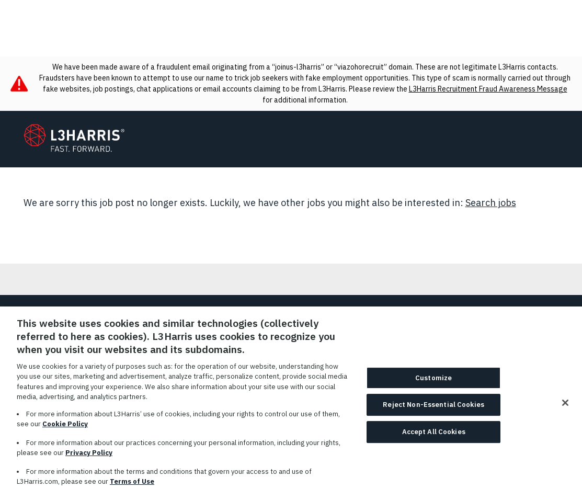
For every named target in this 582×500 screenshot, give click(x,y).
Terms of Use (132, 487)
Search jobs (490, 203)
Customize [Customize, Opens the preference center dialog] (433, 383)
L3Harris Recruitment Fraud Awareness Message (488, 89)
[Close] (565, 407)
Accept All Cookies (433, 437)
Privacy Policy (88, 458)
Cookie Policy (65, 429)
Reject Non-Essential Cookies (433, 410)
